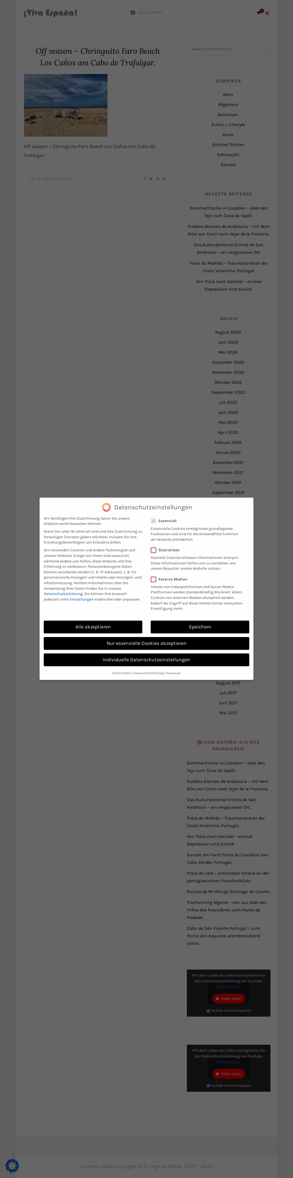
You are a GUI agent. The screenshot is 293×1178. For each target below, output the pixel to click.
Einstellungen (82, 592)
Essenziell (165, 514)
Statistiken (167, 543)
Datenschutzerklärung (63, 586)
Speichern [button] (200, 620)
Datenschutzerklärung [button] (148, 666)
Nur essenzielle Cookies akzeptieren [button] (147, 636)
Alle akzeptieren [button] (93, 620)
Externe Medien (171, 572)
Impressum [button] (173, 666)
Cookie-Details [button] (122, 666)
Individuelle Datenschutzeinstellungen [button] (146, 652)
